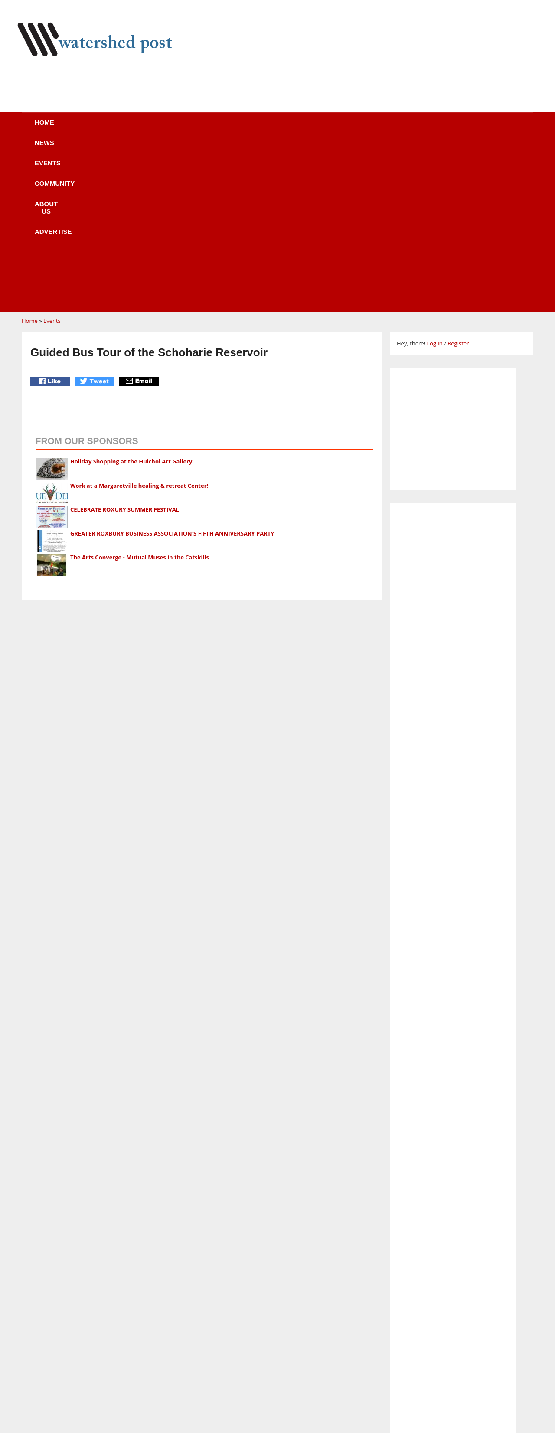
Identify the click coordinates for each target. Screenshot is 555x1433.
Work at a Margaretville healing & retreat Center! (139, 321)
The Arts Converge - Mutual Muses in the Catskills (139, 392)
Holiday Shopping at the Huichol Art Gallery (131, 296)
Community (227, 127)
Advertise (354, 127)
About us (292, 127)
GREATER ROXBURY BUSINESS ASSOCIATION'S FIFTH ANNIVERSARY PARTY (172, 368)
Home (70, 127)
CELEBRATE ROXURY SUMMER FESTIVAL (124, 344)
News (117, 127)
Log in (434, 178)
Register (458, 178)
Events (167, 127)
